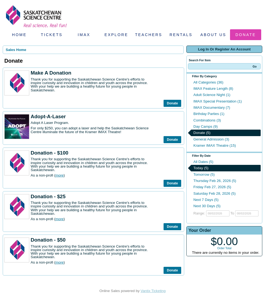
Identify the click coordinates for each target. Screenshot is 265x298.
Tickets (51, 35)
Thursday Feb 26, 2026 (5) (214, 181)
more (59, 175)
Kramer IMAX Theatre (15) (214, 145)
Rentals (181, 35)
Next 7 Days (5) (206, 200)
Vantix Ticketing (153, 291)
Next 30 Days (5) (207, 206)
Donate (245, 35)
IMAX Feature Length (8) (213, 88)
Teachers (148, 35)
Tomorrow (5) (204, 174)
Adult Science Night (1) (211, 95)
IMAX (84, 35)
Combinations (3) (207, 120)
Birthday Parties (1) (208, 114)
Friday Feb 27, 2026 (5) (212, 187)
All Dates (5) (203, 162)
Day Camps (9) (205, 126)
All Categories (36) (208, 82)
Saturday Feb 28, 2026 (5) (214, 193)
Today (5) (201, 168)
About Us (213, 35)
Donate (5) (201, 133)
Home (19, 35)
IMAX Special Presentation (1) (217, 101)
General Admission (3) (211, 139)
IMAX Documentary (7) (211, 107)
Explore (116, 35)
